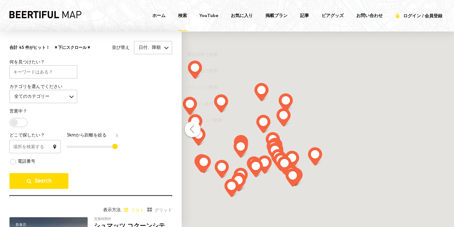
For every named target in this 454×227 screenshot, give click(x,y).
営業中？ (18, 116)
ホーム (159, 16)
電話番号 (26, 166)
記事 (304, 16)
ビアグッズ (333, 16)
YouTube (209, 16)
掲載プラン (276, 16)
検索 (182, 16)
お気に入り (242, 16)
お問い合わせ (369, 16)
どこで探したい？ (27, 140)
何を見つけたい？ (27, 64)
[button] (195, 70)
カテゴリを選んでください (35, 90)
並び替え (121, 48)
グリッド (163, 215)
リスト (137, 215)
